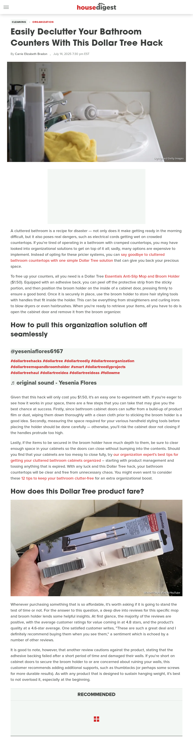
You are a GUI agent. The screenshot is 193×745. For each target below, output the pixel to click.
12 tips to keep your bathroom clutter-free (57, 478)
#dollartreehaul (25, 373)
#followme (110, 373)
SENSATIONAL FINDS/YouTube (162, 592)
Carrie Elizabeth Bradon (31, 54)
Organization (43, 22)
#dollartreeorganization (112, 361)
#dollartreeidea (54, 373)
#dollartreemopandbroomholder (40, 367)
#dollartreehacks (26, 361)
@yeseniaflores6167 (37, 351)
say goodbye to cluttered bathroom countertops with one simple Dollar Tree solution (88, 257)
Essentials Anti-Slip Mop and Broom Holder (142, 276)
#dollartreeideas (84, 373)
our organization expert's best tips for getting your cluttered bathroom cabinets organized (94, 457)
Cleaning (19, 22)
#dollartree (53, 361)
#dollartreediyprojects (105, 367)
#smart (77, 367)
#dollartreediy (77, 361)
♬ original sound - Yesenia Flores (54, 382)
